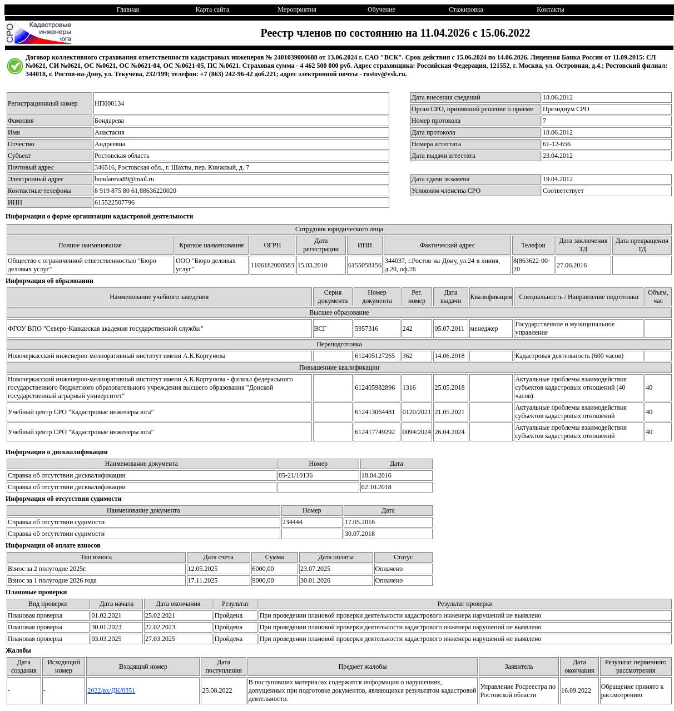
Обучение (381, 9)
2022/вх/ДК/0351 (111, 690)
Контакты (550, 9)
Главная (128, 9)
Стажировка (466, 9)
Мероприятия (296, 9)
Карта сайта (213, 9)
